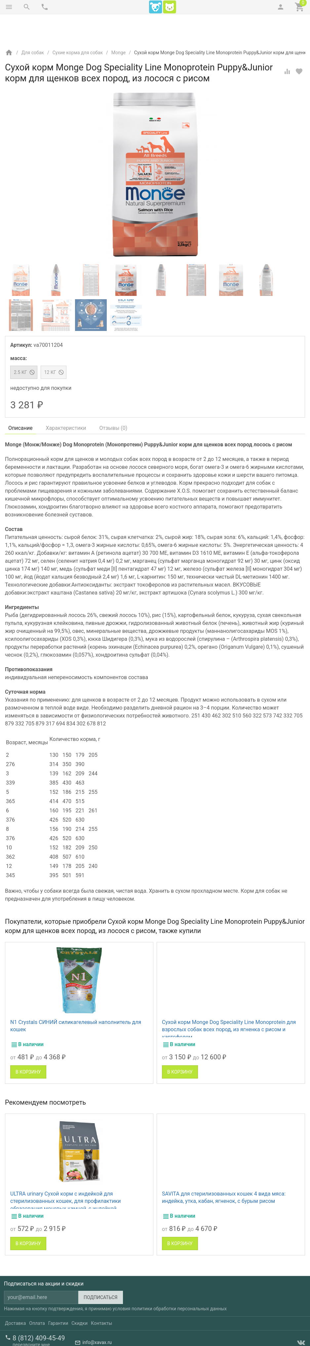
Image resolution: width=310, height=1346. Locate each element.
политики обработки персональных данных (179, 1281)
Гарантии (58, 1295)
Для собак (32, 24)
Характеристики (66, 400)
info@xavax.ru (96, 1315)
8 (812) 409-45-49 (39, 1310)
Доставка (15, 1295)
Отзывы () (113, 400)
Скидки (79, 1295)
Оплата (37, 1295)
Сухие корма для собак (78, 24)
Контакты (101, 1295)
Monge (118, 24)
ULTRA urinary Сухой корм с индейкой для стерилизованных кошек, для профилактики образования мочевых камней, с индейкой (65, 1173)
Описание (20, 400)
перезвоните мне (31, 1317)
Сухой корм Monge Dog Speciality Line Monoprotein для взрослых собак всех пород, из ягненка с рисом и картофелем (229, 1001)
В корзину (28, 1044)
